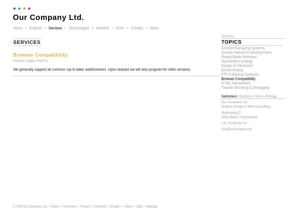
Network (102, 28)
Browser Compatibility (238, 79)
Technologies (79, 28)
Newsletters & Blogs (237, 61)
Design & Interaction (237, 66)
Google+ (115, 206)
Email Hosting (232, 70)
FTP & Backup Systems (240, 74)
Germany (245, 96)
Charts (55, 206)
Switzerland (229, 96)
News (154, 28)
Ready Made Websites (239, 57)
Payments (69, 206)
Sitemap (151, 206)
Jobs (139, 206)
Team (120, 28)
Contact (137, 28)
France (258, 96)
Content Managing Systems (243, 48)
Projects (35, 28)
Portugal (271, 96)
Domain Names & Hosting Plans (246, 52)
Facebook (100, 206)
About (17, 28)
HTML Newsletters (235, 83)
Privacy (85, 206)
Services (55, 28)
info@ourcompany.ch (236, 129)
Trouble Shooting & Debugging (245, 88)
